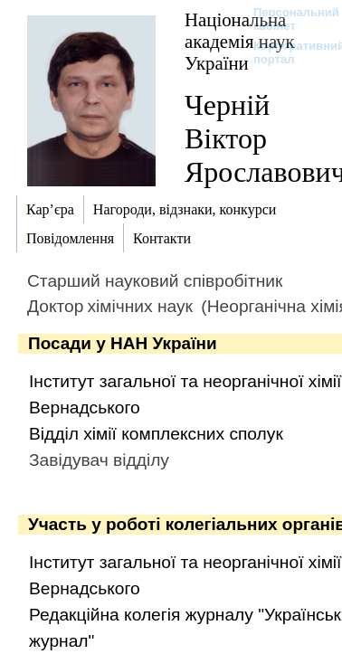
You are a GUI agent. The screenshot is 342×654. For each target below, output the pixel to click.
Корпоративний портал (287, 52)
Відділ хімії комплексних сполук (156, 433)
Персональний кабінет (287, 19)
